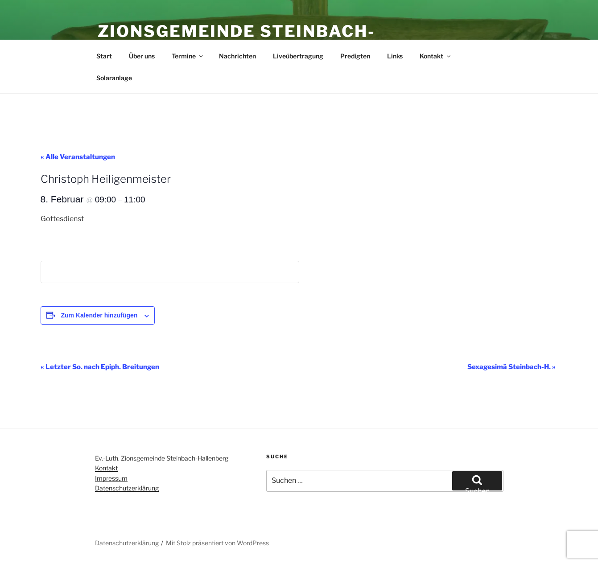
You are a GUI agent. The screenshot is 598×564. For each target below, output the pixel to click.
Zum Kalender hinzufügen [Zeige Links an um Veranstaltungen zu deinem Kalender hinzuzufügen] (99, 315)
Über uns (142, 56)
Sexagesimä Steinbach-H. (511, 367)
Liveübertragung (298, 56)
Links (395, 56)
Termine (188, 56)
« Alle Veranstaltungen (78, 157)
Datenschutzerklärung (127, 488)
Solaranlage (114, 78)
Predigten (355, 56)
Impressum (111, 478)
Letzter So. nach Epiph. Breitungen (100, 367)
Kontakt (436, 56)
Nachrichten (237, 56)
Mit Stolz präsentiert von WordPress (217, 543)
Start (104, 56)
